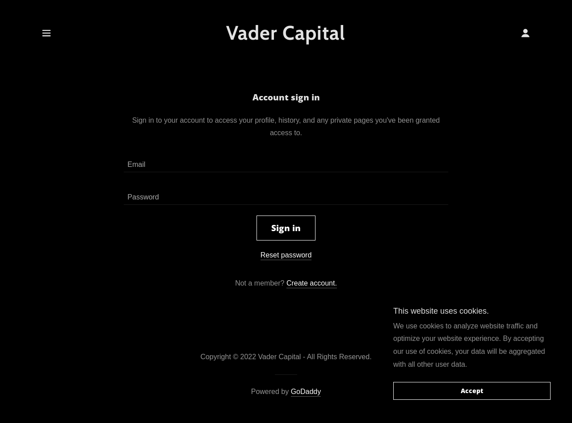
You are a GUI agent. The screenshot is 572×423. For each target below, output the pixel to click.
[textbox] (286, 161)
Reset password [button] (286, 255)
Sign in (286, 228)
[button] (46, 33)
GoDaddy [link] (306, 391)
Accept (472, 391)
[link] (286, 37)
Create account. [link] (311, 283)
